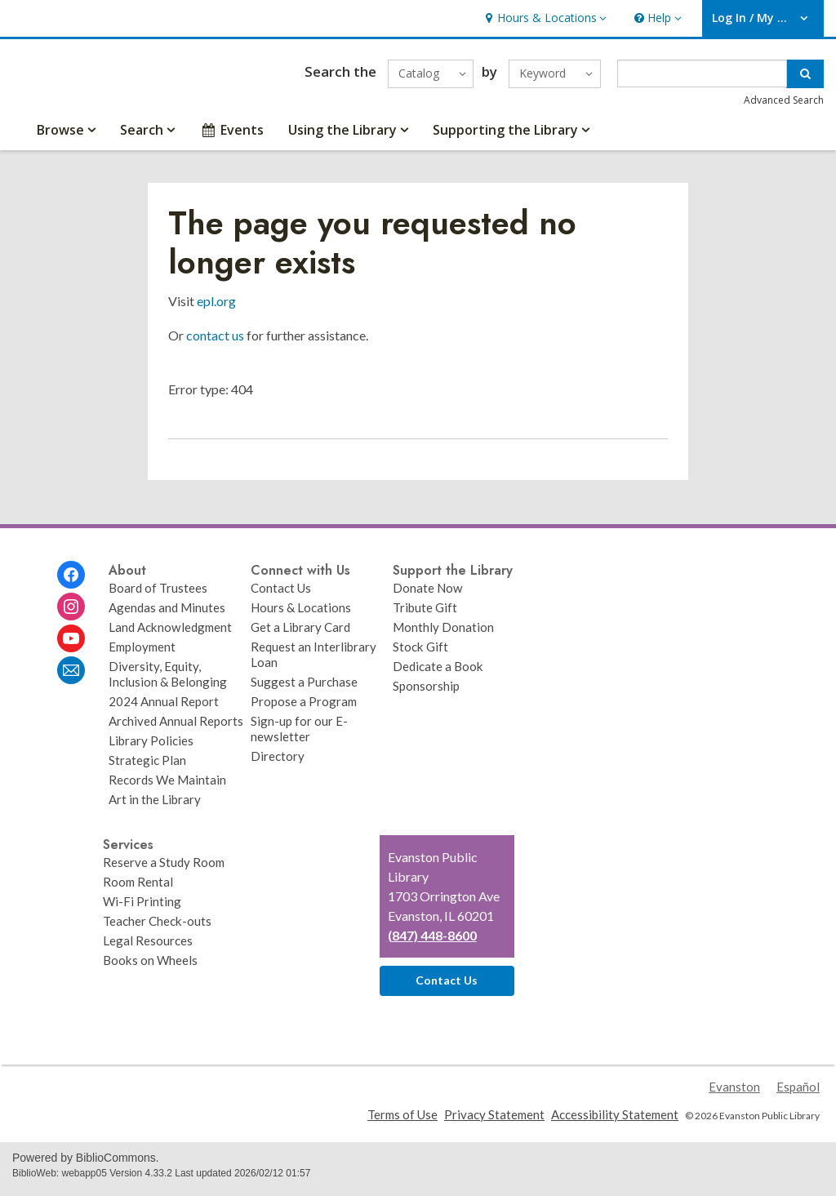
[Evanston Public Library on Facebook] (71, 582)
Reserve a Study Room (164, 869)
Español (798, 1093)
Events (231, 137)
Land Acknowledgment (170, 634)
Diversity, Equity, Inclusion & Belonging (168, 681)
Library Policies (151, 747)
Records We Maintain (167, 787)
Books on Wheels (150, 967)
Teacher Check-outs (157, 928)
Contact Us (281, 595)
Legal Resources (148, 947)
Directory (278, 763)
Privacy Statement (494, 1121)
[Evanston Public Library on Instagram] (71, 614)
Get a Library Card (300, 634)
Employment (142, 654)
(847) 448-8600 (432, 942)
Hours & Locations (301, 614)
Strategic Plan (147, 767)
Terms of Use (402, 1121)
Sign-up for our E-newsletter (299, 736)
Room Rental (138, 889)
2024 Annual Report (164, 708)
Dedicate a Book (438, 673)
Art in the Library (155, 806)
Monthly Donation (443, 634)
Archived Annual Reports (176, 728)
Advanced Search (784, 104)
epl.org (216, 308)
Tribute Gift (425, 614)
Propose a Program (304, 708)
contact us (215, 342)
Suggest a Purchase (304, 689)
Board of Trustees (158, 595)
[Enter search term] (702, 77)
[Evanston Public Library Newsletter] (71, 677)
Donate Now (428, 595)
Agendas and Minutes (167, 614)
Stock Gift (420, 654)
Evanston (734, 1093)
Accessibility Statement (614, 1121)
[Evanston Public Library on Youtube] (71, 646)
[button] (544, 18)
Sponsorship (426, 693)
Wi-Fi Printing (142, 908)
